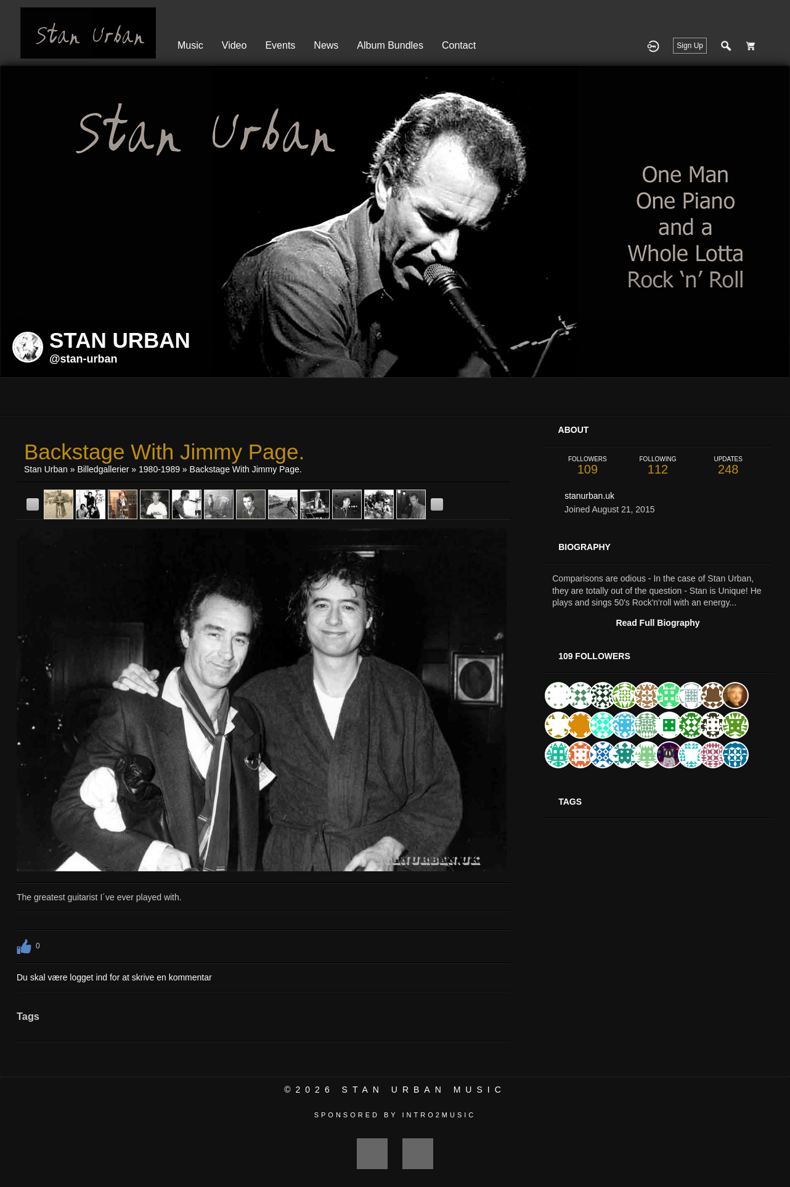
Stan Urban (46, 469)
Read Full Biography (657, 623)
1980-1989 (159, 469)
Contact (459, 45)
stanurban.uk (589, 496)
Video (234, 45)
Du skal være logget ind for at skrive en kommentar (114, 977)
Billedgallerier (103, 469)
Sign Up (690, 45)
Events (280, 45)
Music (190, 45)
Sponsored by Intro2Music (395, 1115)
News (326, 45)
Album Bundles (390, 45)
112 (657, 466)
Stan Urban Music (424, 1090)
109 (587, 466)
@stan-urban (83, 359)
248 (728, 466)
